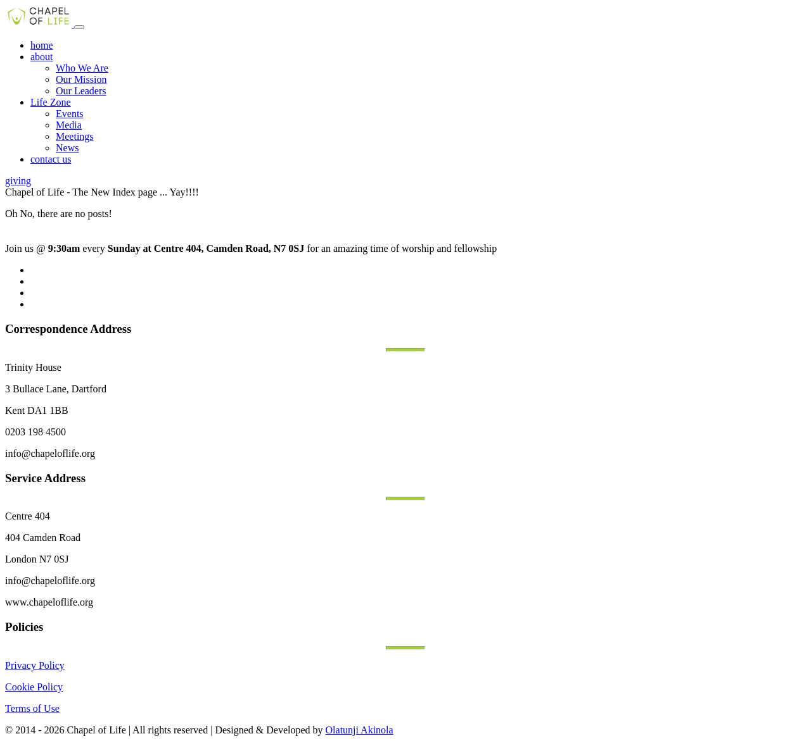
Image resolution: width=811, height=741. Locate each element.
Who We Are (82, 68)
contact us (50, 159)
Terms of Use (32, 708)
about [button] (41, 56)
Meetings (75, 136)
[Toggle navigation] (79, 27)
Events (70, 113)
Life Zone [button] (50, 102)
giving (18, 180)
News (67, 147)
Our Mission (81, 79)
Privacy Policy (35, 665)
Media (69, 125)
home (41, 45)
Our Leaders (81, 90)
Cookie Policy (34, 687)
